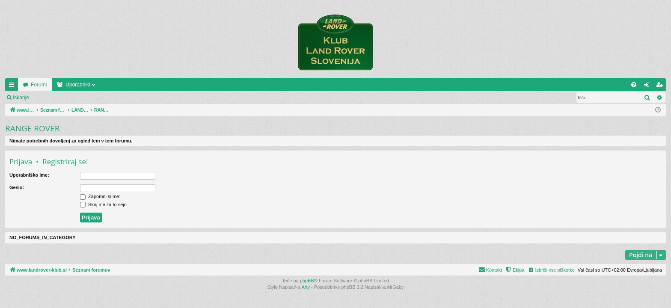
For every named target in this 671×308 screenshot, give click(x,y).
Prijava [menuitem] (648, 86)
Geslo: (16, 187)
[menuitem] (633, 84)
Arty (306, 287)
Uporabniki (138, 85)
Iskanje (21, 98)
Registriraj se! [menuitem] (661, 86)
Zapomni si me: (100, 196)
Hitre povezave (13, 86)
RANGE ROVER (32, 128)
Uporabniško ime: (29, 175)
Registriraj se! (85, 98)
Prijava (49, 98)
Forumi (99, 85)
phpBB (307, 280)
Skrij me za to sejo (103, 204)
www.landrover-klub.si (48, 85)
